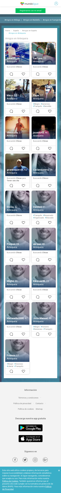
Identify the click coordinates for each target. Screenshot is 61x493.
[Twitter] (25, 459)
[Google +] (45, 459)
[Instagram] (35, 459)
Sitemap (39, 409)
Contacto (39, 403)
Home (7, 31)
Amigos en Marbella (31, 20)
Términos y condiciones (28, 398)
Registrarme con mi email (30, 11)
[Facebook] (15, 459)
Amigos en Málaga (12, 20)
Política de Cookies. (10, 481)
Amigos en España (29, 31)
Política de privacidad (22, 403)
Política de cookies (26, 409)
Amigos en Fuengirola (52, 20)
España (16, 31)
